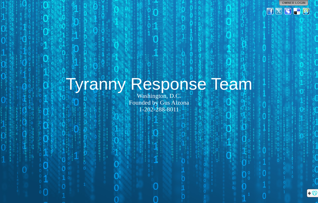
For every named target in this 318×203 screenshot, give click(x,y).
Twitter (279, 11)
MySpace (288, 11)
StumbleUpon (306, 11)
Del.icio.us (297, 11)
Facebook (270, 11)
